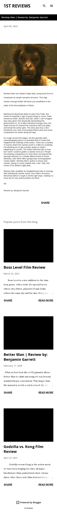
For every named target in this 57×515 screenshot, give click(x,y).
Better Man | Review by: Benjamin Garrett (26, 357)
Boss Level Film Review (24, 267)
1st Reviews (17, 6)
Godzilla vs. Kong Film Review (23, 449)
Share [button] (45, 202)
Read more (45, 300)
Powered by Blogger (28, 502)
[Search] (44, 5)
